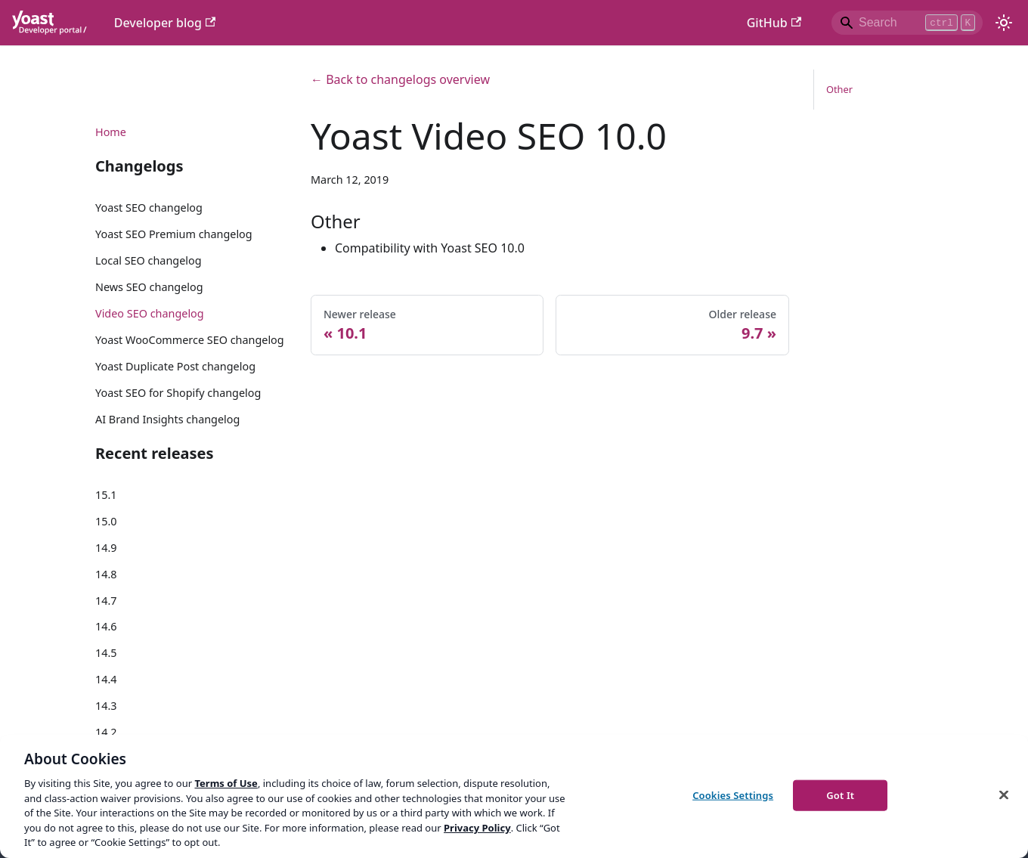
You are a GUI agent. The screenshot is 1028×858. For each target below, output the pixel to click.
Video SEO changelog (149, 313)
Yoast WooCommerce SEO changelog (189, 340)
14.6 (106, 626)
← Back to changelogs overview (400, 79)
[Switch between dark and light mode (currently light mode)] (1004, 23)
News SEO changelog (149, 287)
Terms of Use (225, 783)
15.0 (106, 521)
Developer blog (165, 22)
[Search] (907, 23)
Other (839, 89)
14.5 (106, 653)
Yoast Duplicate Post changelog (175, 366)
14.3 (106, 705)
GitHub (774, 22)
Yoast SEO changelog (149, 207)
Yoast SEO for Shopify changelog (178, 393)
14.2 (106, 732)
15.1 (106, 495)
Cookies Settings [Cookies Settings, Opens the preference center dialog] (732, 794)
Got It (840, 794)
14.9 (106, 548)
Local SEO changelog (148, 260)
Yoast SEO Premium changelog (173, 234)
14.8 (106, 574)
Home (110, 132)
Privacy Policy (477, 828)
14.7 (106, 600)
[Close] (1003, 794)
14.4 (106, 679)
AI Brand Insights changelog (167, 419)
